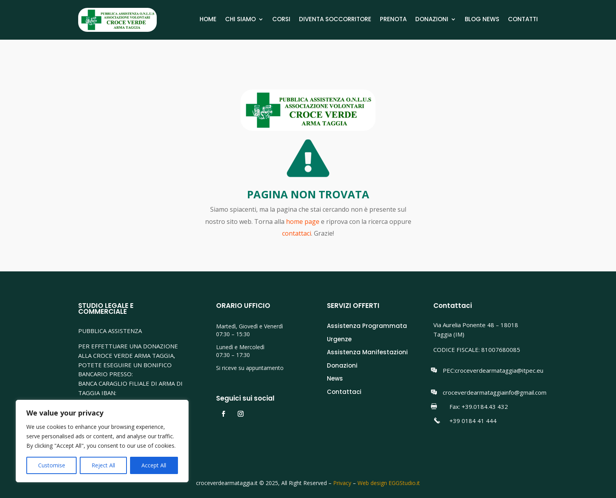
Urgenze (339, 339)
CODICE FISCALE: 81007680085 (476, 349)
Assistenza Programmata (367, 326)
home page (303, 221)
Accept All (153, 465)
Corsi (281, 19)
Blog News (482, 19)
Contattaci (344, 392)
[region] (102, 441)
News (335, 378)
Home (208, 19)
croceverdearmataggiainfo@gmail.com (494, 392)
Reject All (103, 465)
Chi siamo (240, 19)
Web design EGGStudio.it (389, 483)
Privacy (342, 483)
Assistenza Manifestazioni (367, 352)
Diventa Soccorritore (335, 19)
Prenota (393, 19)
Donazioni (431, 19)
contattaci (296, 233)
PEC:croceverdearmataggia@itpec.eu (493, 370)
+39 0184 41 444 (473, 421)
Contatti (523, 19)
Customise (51, 465)
